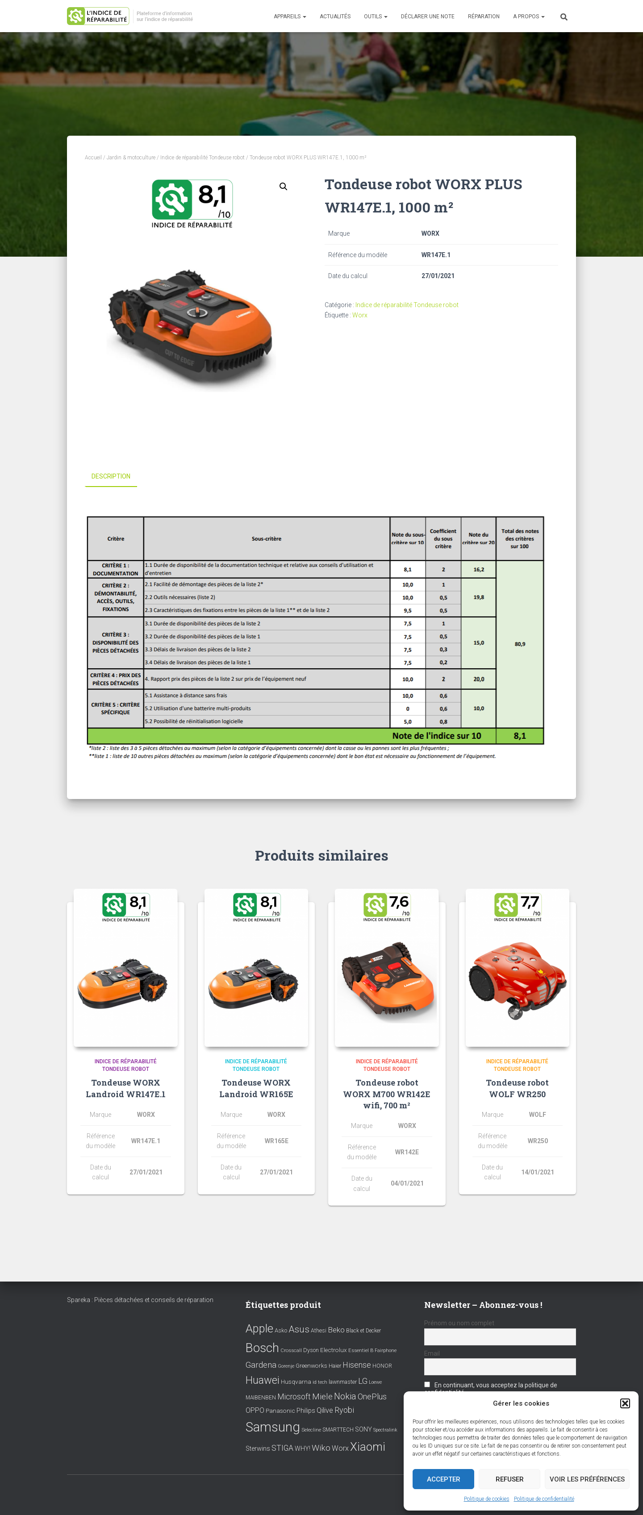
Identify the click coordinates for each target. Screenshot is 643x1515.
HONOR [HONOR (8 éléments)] (382, 1366)
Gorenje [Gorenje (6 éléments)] (286, 1366)
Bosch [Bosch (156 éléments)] (262, 1347)
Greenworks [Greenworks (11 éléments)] (311, 1365)
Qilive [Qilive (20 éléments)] (325, 1410)
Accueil (93, 157)
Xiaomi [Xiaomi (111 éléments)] (367, 1446)
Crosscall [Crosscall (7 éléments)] (291, 1350)
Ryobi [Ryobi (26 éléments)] (344, 1410)
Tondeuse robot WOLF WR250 (517, 1088)
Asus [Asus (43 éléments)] (298, 1329)
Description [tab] (111, 476)
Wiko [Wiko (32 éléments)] (321, 1448)
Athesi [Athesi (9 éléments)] (318, 1330)
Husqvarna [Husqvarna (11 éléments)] (296, 1381)
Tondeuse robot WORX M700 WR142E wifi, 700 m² (386, 1093)
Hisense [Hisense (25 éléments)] (356, 1365)
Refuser (510, 1479)
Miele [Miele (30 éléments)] (322, 1396)
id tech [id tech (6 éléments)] (320, 1382)
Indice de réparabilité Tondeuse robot (202, 157)
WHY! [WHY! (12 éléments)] (302, 1448)
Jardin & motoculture (131, 157)
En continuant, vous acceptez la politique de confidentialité (490, 1389)
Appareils (290, 16)
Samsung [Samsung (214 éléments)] (273, 1427)
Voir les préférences (587, 1479)
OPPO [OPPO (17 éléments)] (255, 1410)
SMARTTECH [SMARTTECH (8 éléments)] (338, 1430)
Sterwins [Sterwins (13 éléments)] (258, 1449)
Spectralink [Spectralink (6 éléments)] (385, 1430)
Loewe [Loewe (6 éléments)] (375, 1382)
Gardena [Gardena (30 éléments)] (261, 1365)
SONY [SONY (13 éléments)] (363, 1429)
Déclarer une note (428, 16)
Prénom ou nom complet (459, 1323)
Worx (359, 315)
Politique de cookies (486, 1499)
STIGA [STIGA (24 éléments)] (282, 1448)
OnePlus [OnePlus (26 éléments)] (372, 1396)
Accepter (443, 1479)
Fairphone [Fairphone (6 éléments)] (386, 1350)
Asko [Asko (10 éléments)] (281, 1330)
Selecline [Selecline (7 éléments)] (311, 1430)
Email (432, 1353)
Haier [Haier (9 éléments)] (335, 1365)
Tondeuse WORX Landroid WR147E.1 (126, 1088)
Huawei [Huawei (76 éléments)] (263, 1380)
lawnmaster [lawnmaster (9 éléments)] (343, 1381)
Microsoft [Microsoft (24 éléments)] (294, 1396)
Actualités (335, 16)
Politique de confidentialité (544, 1499)
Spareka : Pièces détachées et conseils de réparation (140, 1299)
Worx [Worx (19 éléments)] (340, 1448)
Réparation (484, 16)
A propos (529, 16)
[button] (625, 1403)
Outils (376, 16)
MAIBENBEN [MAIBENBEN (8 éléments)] (261, 1397)
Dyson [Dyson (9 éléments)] (311, 1350)
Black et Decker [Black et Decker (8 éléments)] (363, 1331)
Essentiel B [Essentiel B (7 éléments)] (360, 1350)
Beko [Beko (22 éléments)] (336, 1329)
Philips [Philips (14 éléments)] (305, 1411)
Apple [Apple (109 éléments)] (259, 1328)
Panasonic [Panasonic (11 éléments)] (280, 1410)
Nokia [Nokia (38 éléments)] (345, 1395)
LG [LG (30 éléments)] (362, 1381)
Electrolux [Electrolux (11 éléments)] (333, 1349)
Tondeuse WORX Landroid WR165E (256, 1088)
